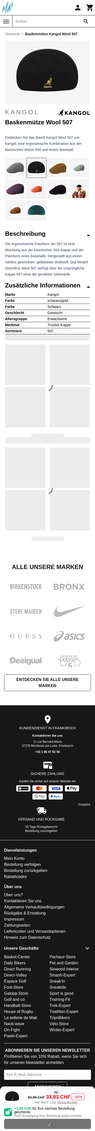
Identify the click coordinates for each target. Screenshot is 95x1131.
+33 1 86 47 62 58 (47, 752)
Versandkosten (67, 1102)
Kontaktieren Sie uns (47, 735)
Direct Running (17, 969)
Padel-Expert (16, 1036)
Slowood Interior (64, 969)
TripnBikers (60, 1018)
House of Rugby (18, 1011)
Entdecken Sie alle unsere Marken (47, 682)
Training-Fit (60, 999)
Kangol (47, 112)
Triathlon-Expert (64, 1011)
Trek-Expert (60, 1005)
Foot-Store (13, 987)
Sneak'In (57, 981)
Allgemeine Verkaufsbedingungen (34, 907)
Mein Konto (14, 858)
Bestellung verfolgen (22, 864)
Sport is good (61, 993)
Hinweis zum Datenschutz (27, 937)
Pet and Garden (64, 963)
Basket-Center (17, 957)
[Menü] (6, 21)
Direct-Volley (15, 975)
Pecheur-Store (63, 957)
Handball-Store (17, 1005)
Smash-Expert (62, 975)
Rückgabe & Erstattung (25, 913)
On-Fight (12, 1030)
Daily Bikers (14, 963)
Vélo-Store (59, 1024)
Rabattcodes (15, 876)
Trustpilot (84, 804)
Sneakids (58, 987)
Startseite (12, 34)
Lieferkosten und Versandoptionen (35, 931)
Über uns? (13, 895)
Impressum (14, 919)
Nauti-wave (14, 1024)
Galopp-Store (16, 993)
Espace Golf (15, 981)
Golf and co (14, 999)
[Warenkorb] (90, 8)
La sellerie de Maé (20, 1018)
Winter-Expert (62, 1030)
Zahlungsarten (17, 925)
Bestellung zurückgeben (41, 831)
